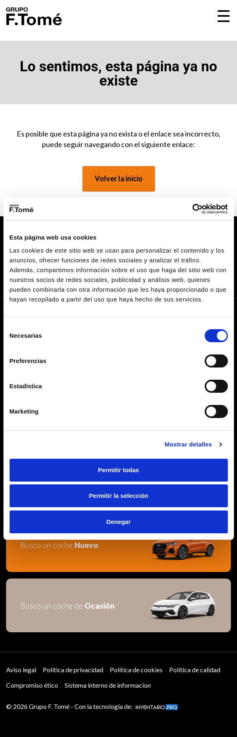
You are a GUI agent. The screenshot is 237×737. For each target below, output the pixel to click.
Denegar (118, 521)
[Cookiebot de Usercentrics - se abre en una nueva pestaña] (192, 209)
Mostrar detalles (188, 444)
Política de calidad (194, 669)
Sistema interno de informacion (108, 685)
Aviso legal (21, 669)
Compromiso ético (32, 685)
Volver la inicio (119, 178)
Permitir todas (118, 469)
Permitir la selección (118, 495)
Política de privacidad (73, 669)
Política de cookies (136, 669)
